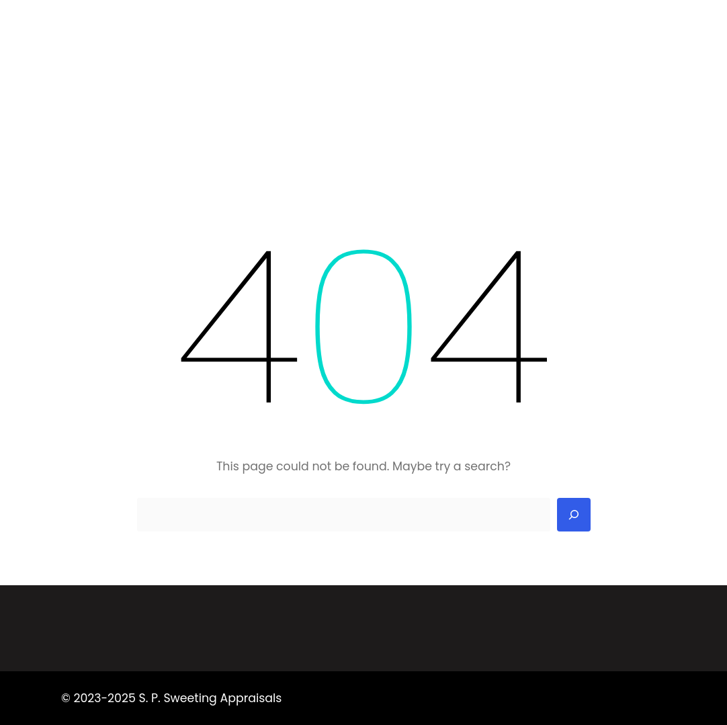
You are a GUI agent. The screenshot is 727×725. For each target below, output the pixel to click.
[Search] (574, 514)
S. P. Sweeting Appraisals (132, 30)
